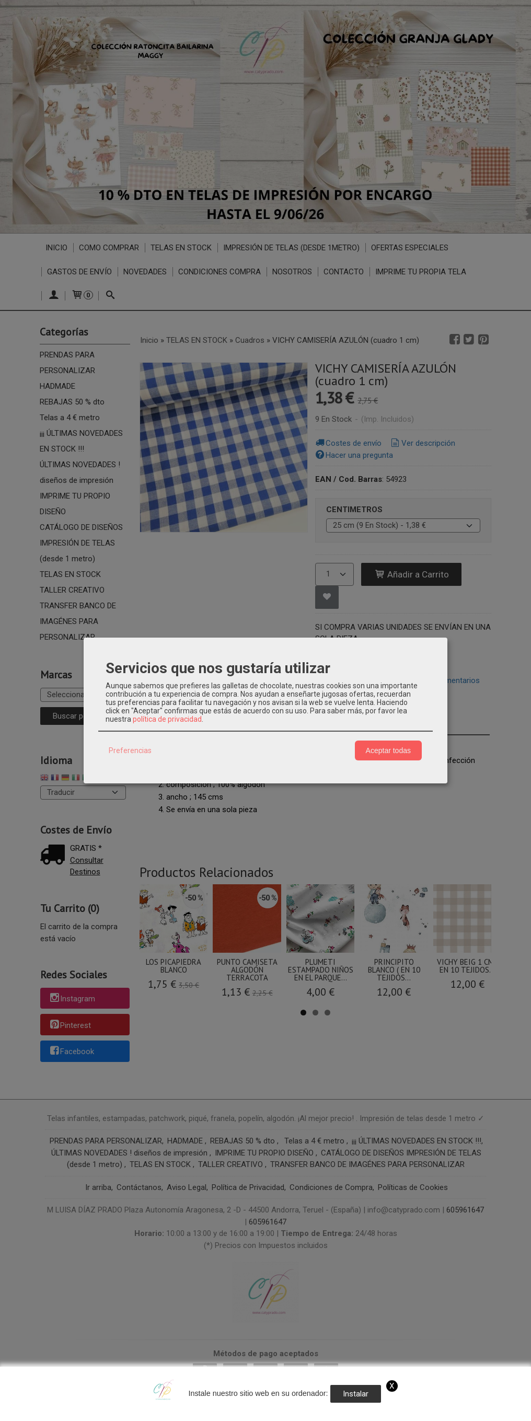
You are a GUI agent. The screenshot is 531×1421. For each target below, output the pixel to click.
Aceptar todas (388, 750)
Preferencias (130, 750)
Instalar (355, 1394)
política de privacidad (167, 719)
